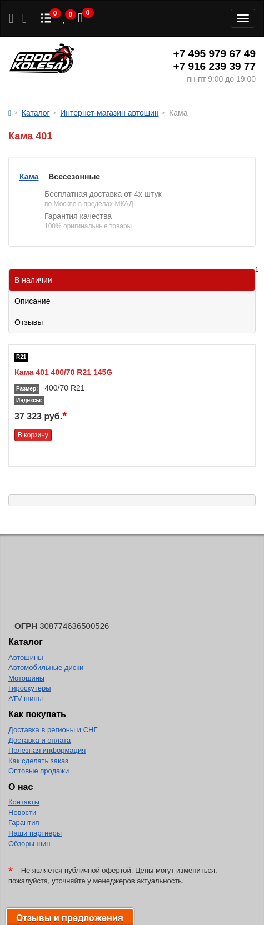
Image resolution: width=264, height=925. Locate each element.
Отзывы (28, 322)
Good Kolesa (41, 59)
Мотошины (26, 678)
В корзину (33, 435)
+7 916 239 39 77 (214, 66)
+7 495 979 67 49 (214, 53)
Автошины (25, 657)
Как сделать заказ (38, 761)
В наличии (134, 276)
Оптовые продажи (38, 771)
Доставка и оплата (39, 740)
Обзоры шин (29, 843)
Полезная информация (47, 750)
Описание (32, 301)
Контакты (23, 802)
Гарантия (23, 822)
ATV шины (25, 698)
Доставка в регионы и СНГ (52, 730)
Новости (22, 812)
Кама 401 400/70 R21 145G (63, 372)
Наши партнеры (35, 833)
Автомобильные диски (45, 667)
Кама (28, 176)
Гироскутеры (29, 688)
